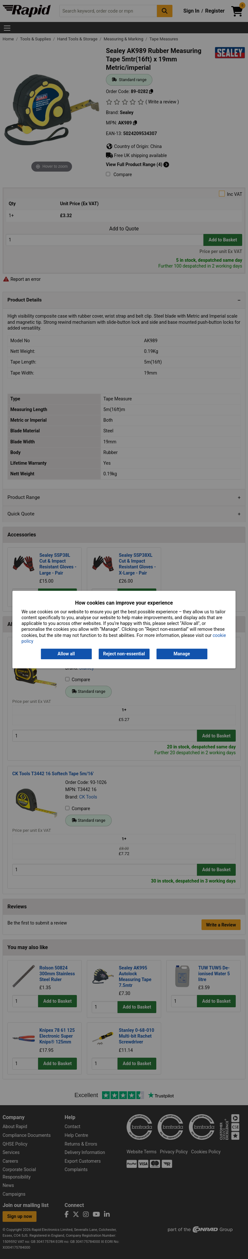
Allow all (66, 653)
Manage (182, 653)
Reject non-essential (124, 653)
